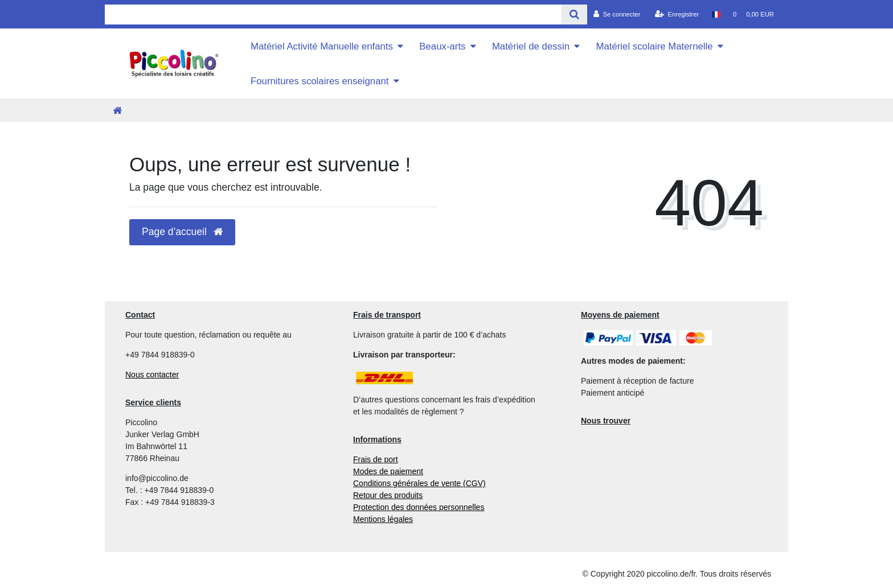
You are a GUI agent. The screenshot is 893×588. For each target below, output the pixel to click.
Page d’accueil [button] (182, 231)
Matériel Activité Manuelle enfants (322, 46)
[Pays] (715, 14)
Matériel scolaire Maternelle (654, 46)
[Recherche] (574, 14)
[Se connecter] (617, 14)
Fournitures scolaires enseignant (320, 81)
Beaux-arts (442, 46)
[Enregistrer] (677, 14)
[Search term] (333, 14)
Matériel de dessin (531, 46)
